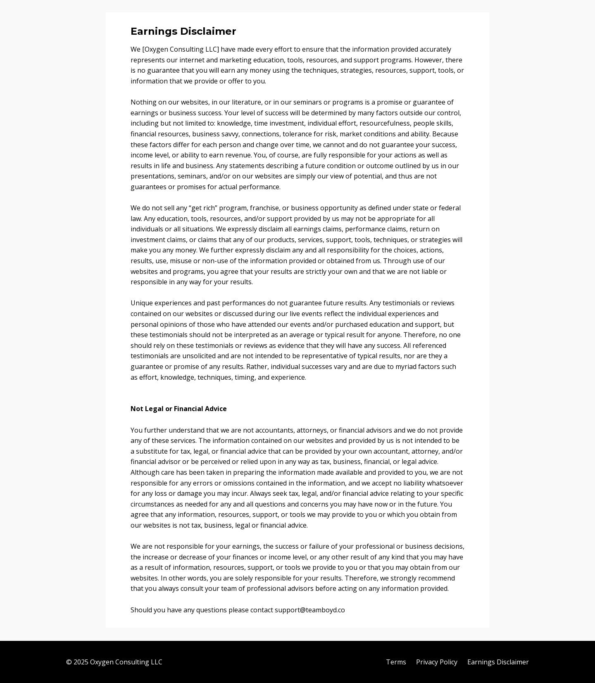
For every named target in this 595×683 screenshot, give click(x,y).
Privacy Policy (436, 661)
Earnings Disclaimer (498, 661)
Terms (396, 661)
